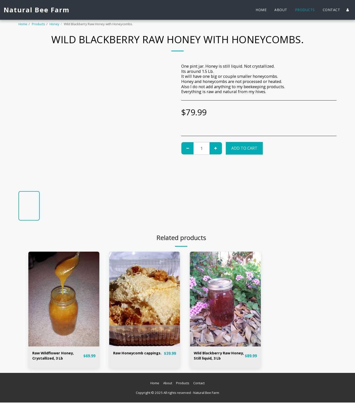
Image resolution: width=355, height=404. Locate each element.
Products (38, 24)
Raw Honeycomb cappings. (129, 356)
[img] (63, 299)
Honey (54, 24)
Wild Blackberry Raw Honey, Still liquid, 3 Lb (217, 356)
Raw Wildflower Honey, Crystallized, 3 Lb (55, 356)
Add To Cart (244, 148)
